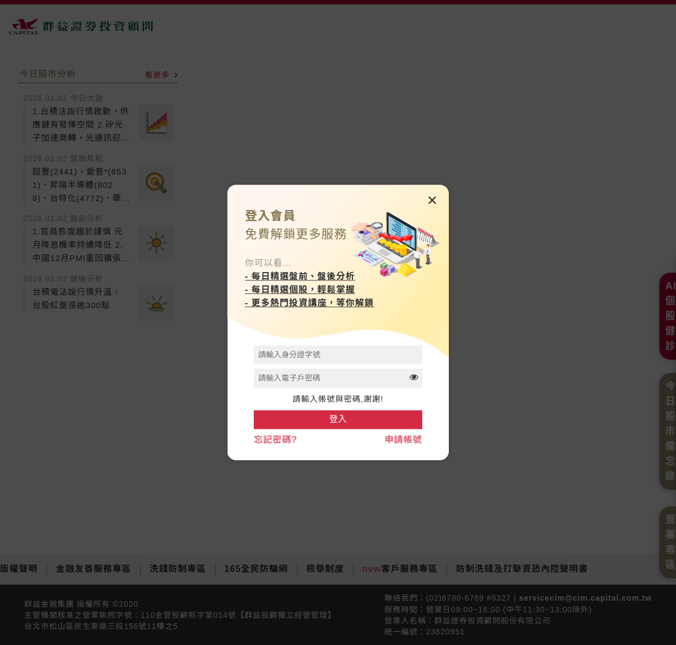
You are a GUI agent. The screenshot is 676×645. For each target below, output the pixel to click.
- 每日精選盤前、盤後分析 (300, 276)
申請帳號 (403, 440)
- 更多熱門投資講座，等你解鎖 (309, 303)
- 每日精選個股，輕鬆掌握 (300, 289)
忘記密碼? (276, 440)
